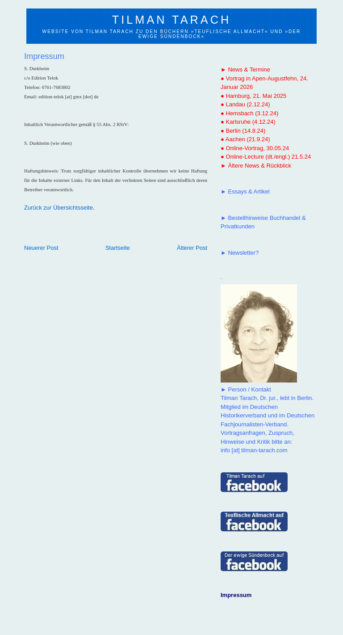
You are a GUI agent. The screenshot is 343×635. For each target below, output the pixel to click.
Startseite (117, 247)
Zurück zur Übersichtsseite (58, 207)
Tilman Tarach (171, 19)
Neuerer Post (41, 247)
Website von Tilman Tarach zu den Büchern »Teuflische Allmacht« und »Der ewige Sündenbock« (171, 34)
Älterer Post (192, 247)
